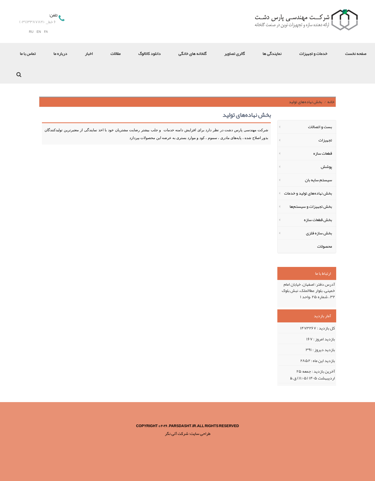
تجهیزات (325, 140)
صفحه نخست (355, 53)
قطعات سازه (322, 153)
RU (31, 31)
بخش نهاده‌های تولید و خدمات (308, 193)
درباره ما (60, 53)
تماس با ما (28, 53)
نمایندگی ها (272, 53)
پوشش (326, 167)
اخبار (89, 53)
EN (38, 31)
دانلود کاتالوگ (149, 53)
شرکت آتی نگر (176, 433)
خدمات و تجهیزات (313, 53)
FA (46, 31)
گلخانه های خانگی (192, 53)
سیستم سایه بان (318, 180)
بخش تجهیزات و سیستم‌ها (311, 206)
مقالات (115, 53)
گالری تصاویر (234, 53)
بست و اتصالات (320, 127)
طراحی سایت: (199, 433)
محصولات (324, 246)
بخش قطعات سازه (318, 220)
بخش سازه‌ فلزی (319, 233)
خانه (330, 102)
